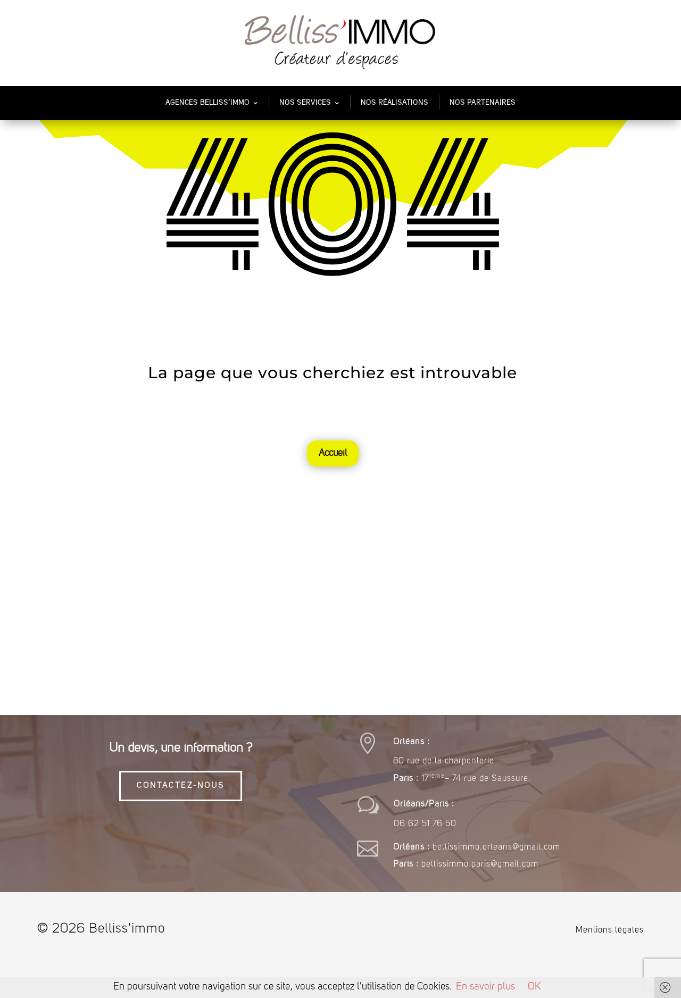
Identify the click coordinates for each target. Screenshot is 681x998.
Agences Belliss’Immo (207, 102)
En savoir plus (485, 987)
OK (534, 987)
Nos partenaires (483, 102)
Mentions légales (610, 930)
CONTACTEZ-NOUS (181, 786)
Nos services (305, 102)
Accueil (333, 453)
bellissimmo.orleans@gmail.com (496, 847)
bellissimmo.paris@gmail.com (479, 864)
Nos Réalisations (394, 102)
